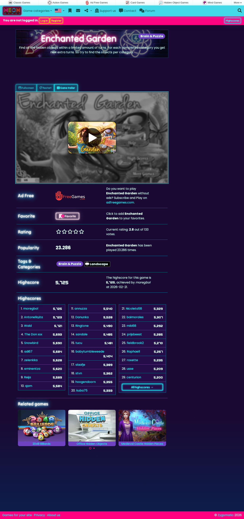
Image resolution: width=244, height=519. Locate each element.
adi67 (28, 351)
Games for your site (17, 515)
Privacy (39, 515)
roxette (132, 360)
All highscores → (142, 387)
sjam (28, 386)
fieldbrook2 (135, 343)
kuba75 (81, 390)
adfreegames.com (120, 202)
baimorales (135, 317)
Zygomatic (226, 515)
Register (56, 20)
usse (130, 368)
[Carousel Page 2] (94, 448)
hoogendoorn (85, 382)
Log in (44, 20)
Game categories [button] (36, 11)
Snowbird (31, 343)
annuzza (81, 308)
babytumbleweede (89, 351)
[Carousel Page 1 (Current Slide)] (90, 448)
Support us (105, 11)
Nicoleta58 (134, 308)
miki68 (131, 326)
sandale (81, 334)
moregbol (30, 308)
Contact (127, 11)
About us (53, 515)
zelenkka (31, 360)
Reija (27, 377)
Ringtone (82, 326)
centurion (134, 377)
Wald (28, 326)
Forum (147, 11)
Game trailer (66, 88)
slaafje (80, 364)
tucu (78, 343)
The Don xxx (33, 334)
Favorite (67, 216)
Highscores (232, 20)
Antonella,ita (33, 317)
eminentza (32, 368)
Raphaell (133, 351)
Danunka (82, 317)
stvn (78, 373)
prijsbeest (134, 334)
